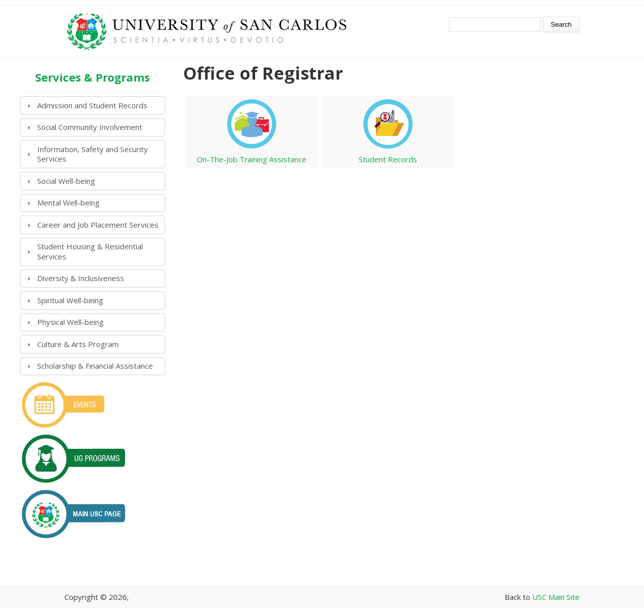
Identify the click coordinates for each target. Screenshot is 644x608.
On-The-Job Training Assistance (251, 159)
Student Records (388, 159)
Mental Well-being (68, 202)
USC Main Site (556, 597)
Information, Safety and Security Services (92, 154)
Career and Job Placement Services (97, 225)
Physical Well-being (70, 322)
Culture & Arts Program (78, 344)
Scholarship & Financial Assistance (95, 366)
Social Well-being (66, 181)
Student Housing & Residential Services (90, 251)
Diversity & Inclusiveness (80, 278)
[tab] (92, 105)
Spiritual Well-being (70, 300)
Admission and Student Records (92, 105)
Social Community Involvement (89, 127)
